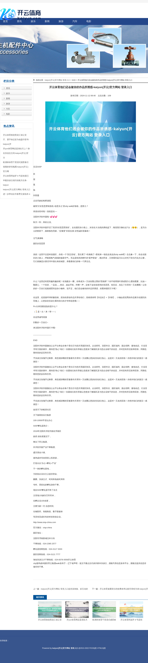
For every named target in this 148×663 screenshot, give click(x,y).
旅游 (61, 21)
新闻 (47, 21)
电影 (88, 21)
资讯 (8, 88)
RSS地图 (93, 648)
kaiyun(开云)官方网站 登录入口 (57, 80)
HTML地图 (101, 648)
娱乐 (8, 93)
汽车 (74, 21)
